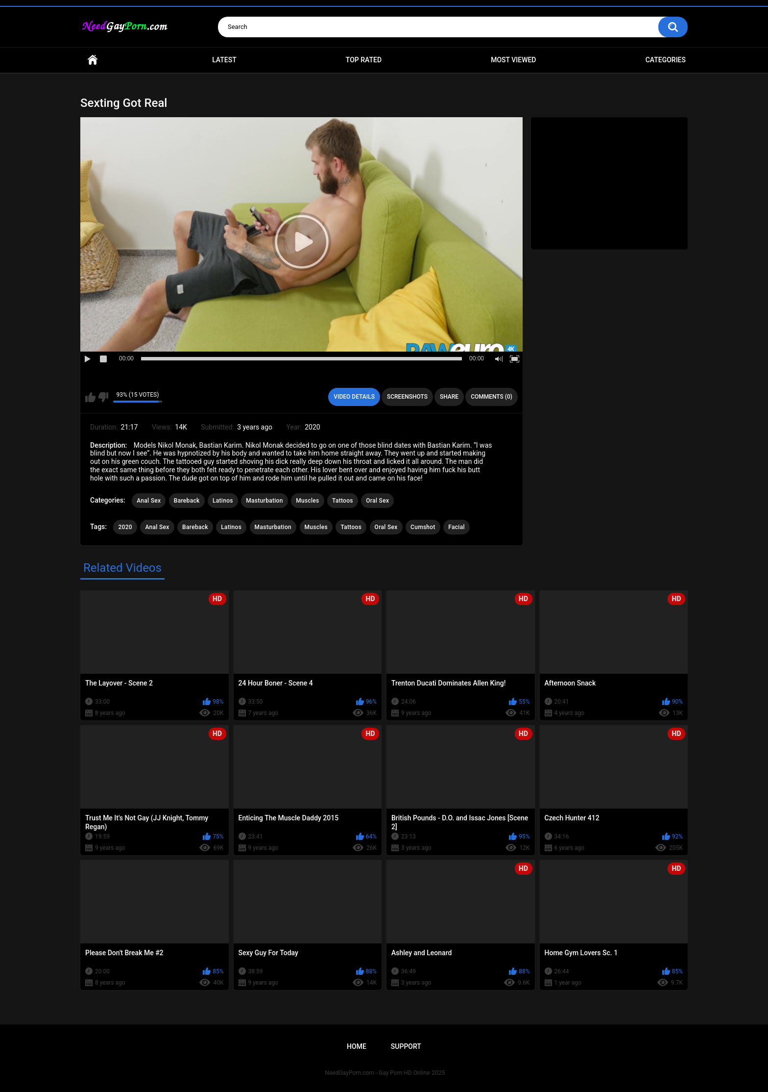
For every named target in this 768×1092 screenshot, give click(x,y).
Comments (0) (491, 396)
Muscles (307, 500)
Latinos (223, 500)
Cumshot (422, 527)
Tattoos (342, 500)
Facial (456, 527)
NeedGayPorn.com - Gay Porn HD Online (377, 1072)
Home (92, 60)
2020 (125, 527)
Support (406, 1046)
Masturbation (264, 500)
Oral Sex (377, 500)
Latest (224, 60)
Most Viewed (513, 60)
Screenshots (407, 396)
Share (449, 396)
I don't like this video (103, 397)
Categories (666, 60)
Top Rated (364, 60)
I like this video (90, 397)
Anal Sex (149, 500)
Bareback (187, 500)
